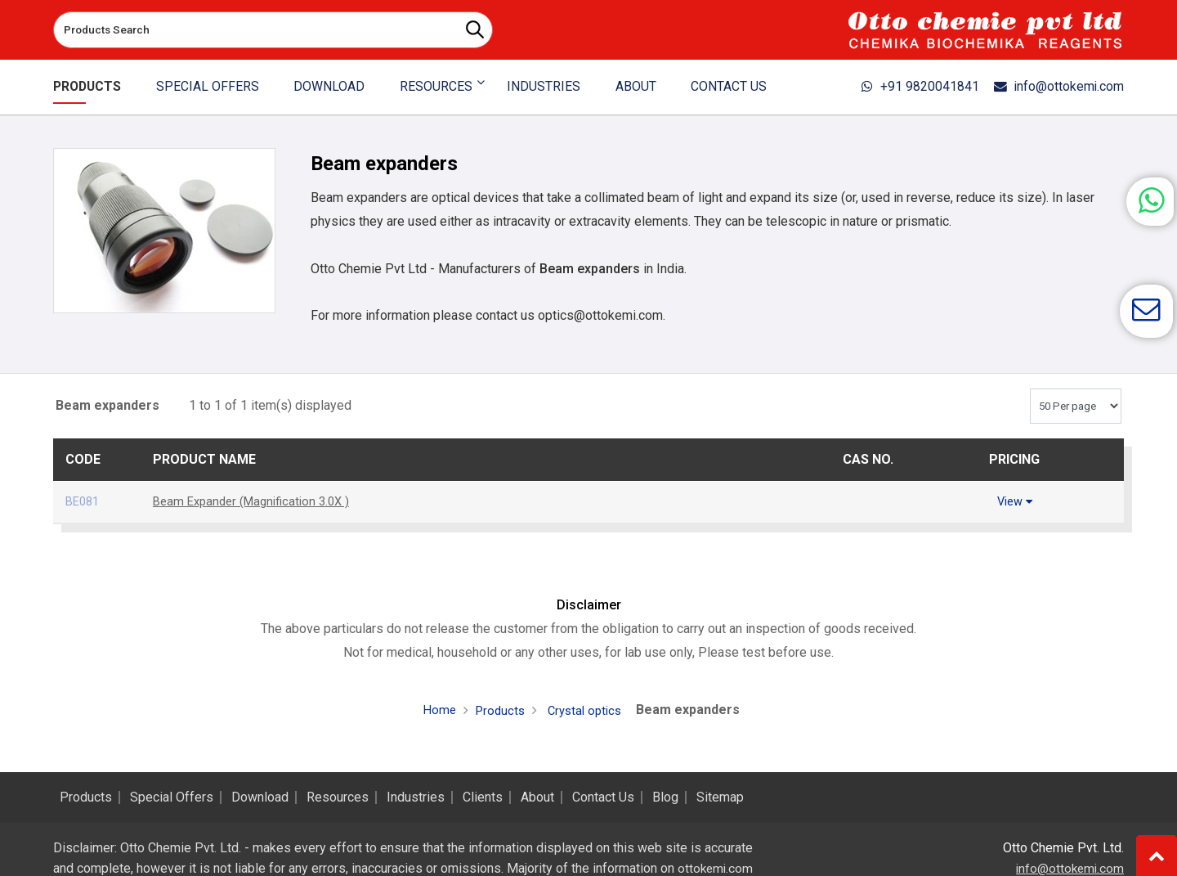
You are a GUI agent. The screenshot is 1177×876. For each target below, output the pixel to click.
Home (435, 709)
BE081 (84, 501)
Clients (483, 797)
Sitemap (720, 797)
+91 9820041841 (898, 87)
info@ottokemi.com (1051, 87)
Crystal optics (585, 709)
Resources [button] (434, 87)
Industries (541, 87)
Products (90, 87)
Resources (338, 797)
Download (329, 87)
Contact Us (725, 87)
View (1014, 501)
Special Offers (209, 87)
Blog (665, 797)
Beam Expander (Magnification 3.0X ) (257, 501)
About (632, 87)
